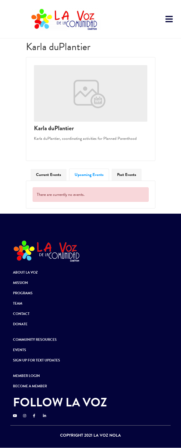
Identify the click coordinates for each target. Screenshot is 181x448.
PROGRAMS (23, 293)
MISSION (20, 282)
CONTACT (21, 313)
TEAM (17, 303)
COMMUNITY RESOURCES (35, 339)
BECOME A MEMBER (30, 386)
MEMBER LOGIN (26, 376)
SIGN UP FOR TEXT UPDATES (36, 360)
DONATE (20, 324)
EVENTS (19, 350)
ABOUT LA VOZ (25, 272)
